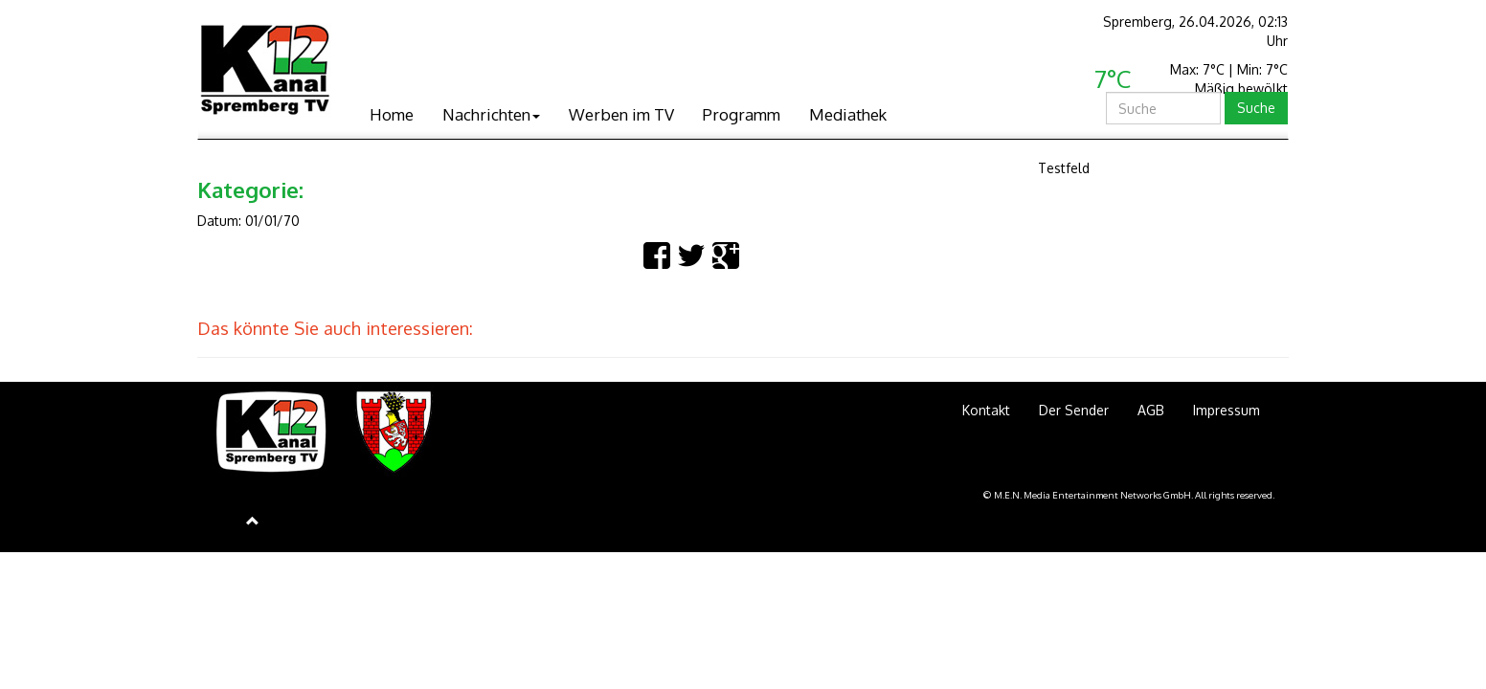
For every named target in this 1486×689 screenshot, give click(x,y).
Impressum (1226, 410)
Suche (1256, 108)
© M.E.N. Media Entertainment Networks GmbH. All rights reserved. (1128, 494)
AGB (1150, 410)
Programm (741, 114)
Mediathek (848, 114)
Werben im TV (621, 114)
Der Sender (1074, 410)
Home (392, 114)
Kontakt (986, 410)
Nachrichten (491, 114)
